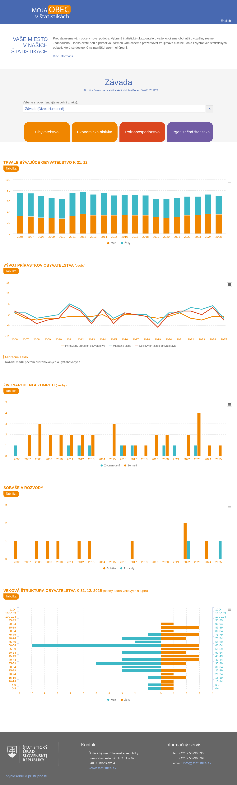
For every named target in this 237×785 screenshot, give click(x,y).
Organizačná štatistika (190, 132)
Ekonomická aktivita (94, 132)
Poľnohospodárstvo (142, 132)
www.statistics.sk (102, 768)
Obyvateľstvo (47, 132)
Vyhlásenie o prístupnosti (26, 776)
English (226, 20)
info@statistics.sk (197, 763)
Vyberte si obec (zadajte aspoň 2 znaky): (50, 102)
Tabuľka (11, 168)
